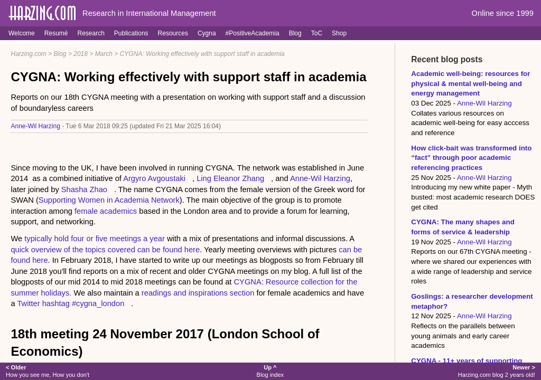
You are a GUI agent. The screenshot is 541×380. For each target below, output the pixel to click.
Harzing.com (28, 54)
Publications (131, 33)
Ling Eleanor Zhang (230, 178)
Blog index (270, 370)
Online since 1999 (503, 13)
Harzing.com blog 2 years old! (496, 370)
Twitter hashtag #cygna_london (70, 303)
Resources (173, 33)
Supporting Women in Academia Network (109, 200)
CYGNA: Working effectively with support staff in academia (202, 54)
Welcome (21, 33)
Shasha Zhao (84, 189)
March (104, 54)
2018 (80, 54)
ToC (316, 33)
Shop (339, 33)
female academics (105, 211)
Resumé (56, 33)
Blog (295, 33)
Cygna (207, 33)
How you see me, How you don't (47, 370)
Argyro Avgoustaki (154, 178)
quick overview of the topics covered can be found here (105, 249)
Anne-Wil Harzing (35, 126)
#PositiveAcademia (252, 33)
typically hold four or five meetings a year (94, 238)
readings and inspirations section (198, 293)
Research (90, 33)
